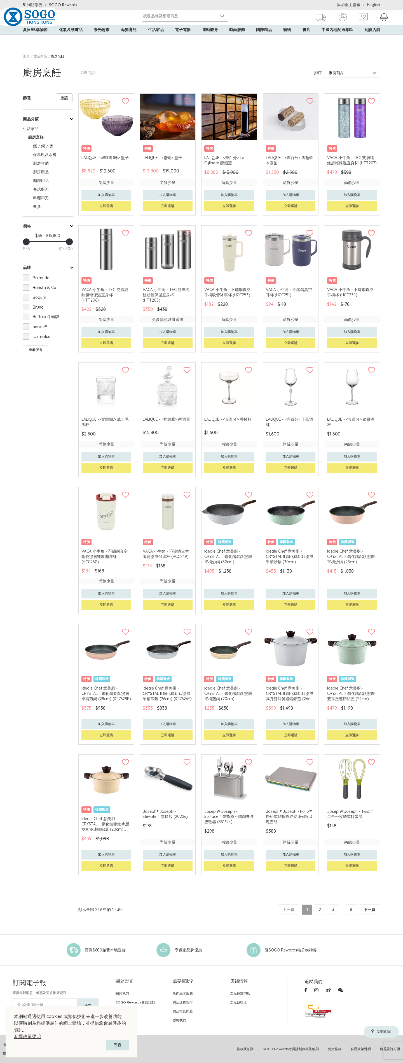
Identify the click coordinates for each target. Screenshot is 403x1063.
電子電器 (183, 39)
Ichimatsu (41, 336)
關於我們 (122, 993)
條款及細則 (245, 1049)
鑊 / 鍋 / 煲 (43, 145)
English (373, 4)
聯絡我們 (179, 1020)
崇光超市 (101, 39)
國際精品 (264, 39)
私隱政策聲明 (27, 1036)
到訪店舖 (372, 39)
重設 (64, 97)
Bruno (38, 307)
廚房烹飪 (57, 56)
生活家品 (156, 39)
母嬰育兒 (129, 39)
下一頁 (369, 909)
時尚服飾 (237, 39)
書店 (306, 39)
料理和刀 (41, 197)
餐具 (37, 206)
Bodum (39, 297)
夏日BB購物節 (35, 39)
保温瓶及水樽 (45, 154)
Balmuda (41, 277)
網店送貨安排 (183, 1002)
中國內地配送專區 (337, 39)
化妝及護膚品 (71, 39)
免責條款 (334, 1049)
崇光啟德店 (238, 1002)
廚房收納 (41, 163)
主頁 (26, 56)
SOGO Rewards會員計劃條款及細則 (291, 1049)
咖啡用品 (41, 180)
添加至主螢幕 (348, 4)
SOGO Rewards (63, 4)
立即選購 (106, 206)
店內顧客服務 (183, 993)
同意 (117, 1045)
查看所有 (35, 350)
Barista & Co (44, 287)
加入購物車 (106, 195)
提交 (88, 1005)
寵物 (287, 39)
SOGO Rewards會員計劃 (135, 1002)
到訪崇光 (33, 4)
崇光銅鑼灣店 (240, 993)
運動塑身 (210, 39)
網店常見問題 (183, 1011)
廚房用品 (41, 171)
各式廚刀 (41, 189)
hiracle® (40, 326)
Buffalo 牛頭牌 (46, 316)
